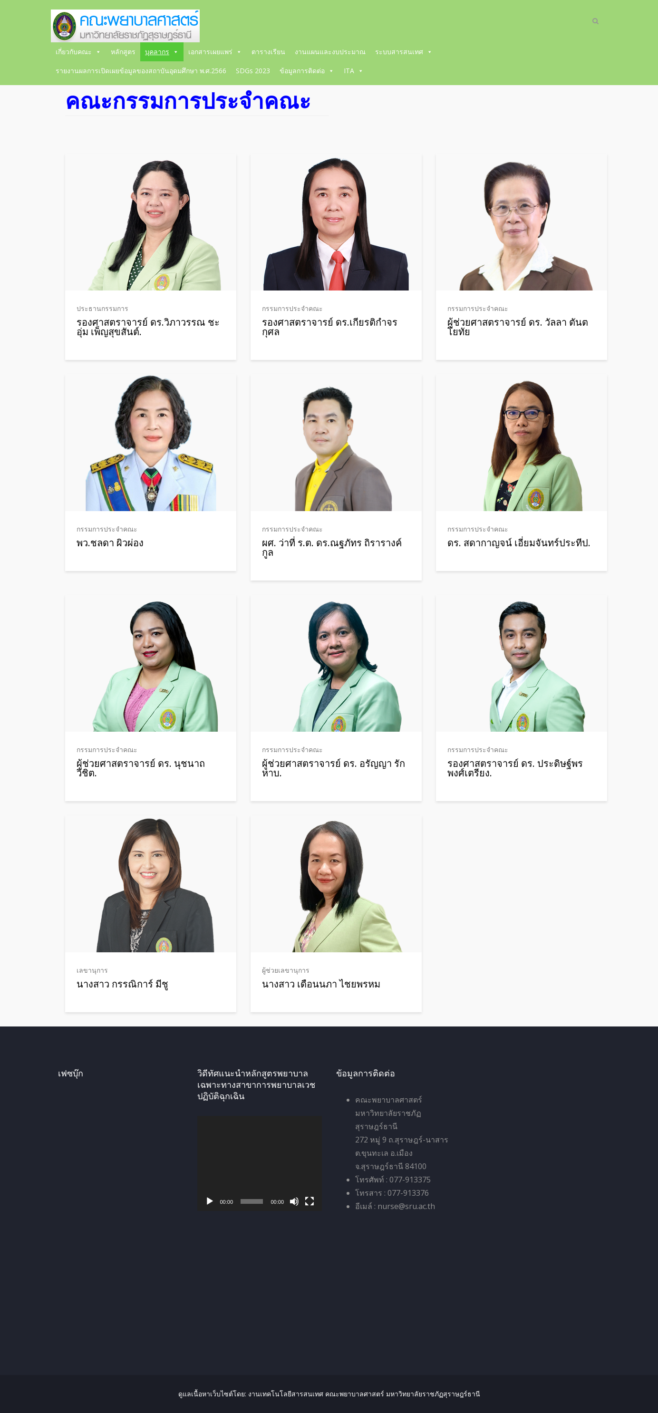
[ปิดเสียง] (294, 1201)
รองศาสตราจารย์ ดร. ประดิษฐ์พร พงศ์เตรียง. (515, 768)
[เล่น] (209, 1201)
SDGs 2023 (253, 70)
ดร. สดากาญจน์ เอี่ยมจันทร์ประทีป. (518, 542)
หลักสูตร (123, 51)
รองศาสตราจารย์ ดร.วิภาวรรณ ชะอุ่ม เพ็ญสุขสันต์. (148, 327)
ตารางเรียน (268, 51)
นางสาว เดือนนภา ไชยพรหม (321, 983)
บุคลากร (162, 51)
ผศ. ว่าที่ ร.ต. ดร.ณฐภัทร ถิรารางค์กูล (332, 547)
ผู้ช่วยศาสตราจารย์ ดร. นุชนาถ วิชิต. (141, 768)
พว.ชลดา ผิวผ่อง (110, 542)
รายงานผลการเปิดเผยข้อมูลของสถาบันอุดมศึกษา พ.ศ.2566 (141, 70)
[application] (259, 1163)
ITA (354, 70)
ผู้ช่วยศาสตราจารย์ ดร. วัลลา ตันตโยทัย (517, 327)
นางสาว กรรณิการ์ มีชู (122, 983)
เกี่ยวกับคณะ (78, 51)
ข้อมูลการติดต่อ (307, 70)
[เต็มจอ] (309, 1201)
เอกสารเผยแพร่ (215, 51)
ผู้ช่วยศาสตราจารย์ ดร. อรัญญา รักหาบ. (333, 768)
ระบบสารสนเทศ (404, 51)
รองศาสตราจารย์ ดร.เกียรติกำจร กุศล (329, 327)
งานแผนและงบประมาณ (330, 51)
